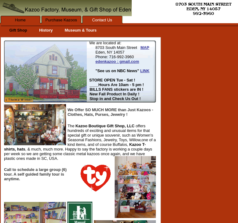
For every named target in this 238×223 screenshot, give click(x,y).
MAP (144, 47)
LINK (144, 70)
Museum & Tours (81, 30)
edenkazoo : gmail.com (117, 61)
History (46, 30)
